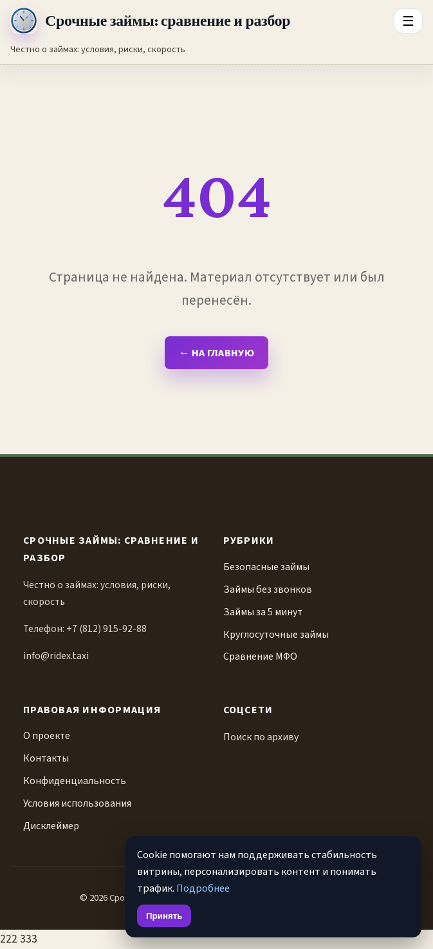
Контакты (46, 758)
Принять (164, 916)
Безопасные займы (266, 567)
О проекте (46, 736)
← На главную (216, 352)
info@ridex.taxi (56, 656)
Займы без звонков (267, 589)
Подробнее (203, 888)
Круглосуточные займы (276, 635)
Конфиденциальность (74, 781)
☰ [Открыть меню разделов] (408, 21)
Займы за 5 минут (262, 612)
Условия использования (77, 803)
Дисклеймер (51, 826)
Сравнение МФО (260, 656)
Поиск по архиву (261, 737)
